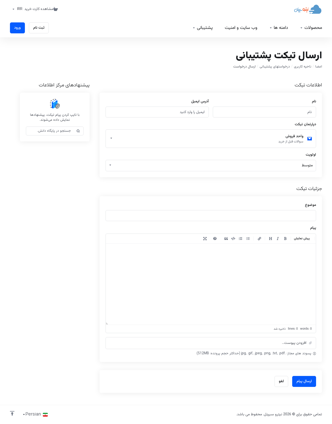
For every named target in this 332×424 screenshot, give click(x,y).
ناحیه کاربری (302, 66)
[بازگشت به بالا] (12, 413)
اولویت (311, 155)
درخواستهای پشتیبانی (275, 66)
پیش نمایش (302, 238)
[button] (211, 343)
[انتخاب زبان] (35, 414)
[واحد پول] (16, 9)
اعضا (318, 66)
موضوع (310, 205)
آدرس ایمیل (200, 101)
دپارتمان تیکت (305, 124)
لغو (281, 381)
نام (314, 101)
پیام (313, 228)
